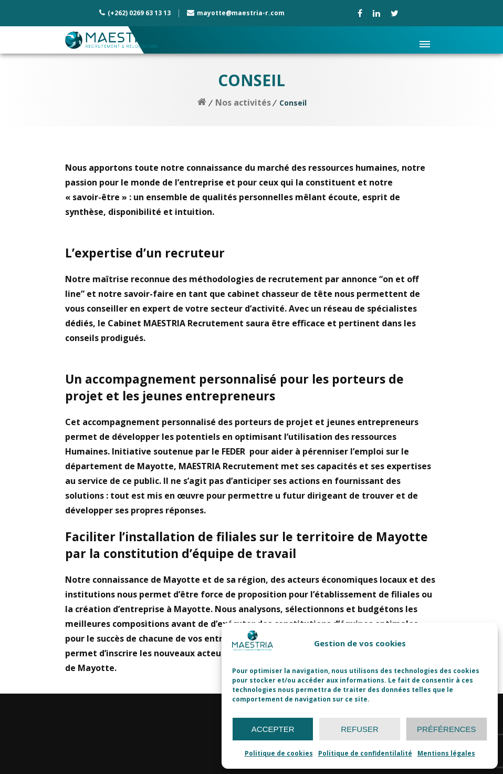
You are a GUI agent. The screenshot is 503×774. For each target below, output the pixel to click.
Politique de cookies (279, 753)
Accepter (273, 729)
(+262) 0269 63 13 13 (139, 12)
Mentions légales (446, 753)
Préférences (446, 729)
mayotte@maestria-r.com (241, 12)
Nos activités (243, 102)
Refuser (360, 729)
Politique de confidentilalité (365, 753)
